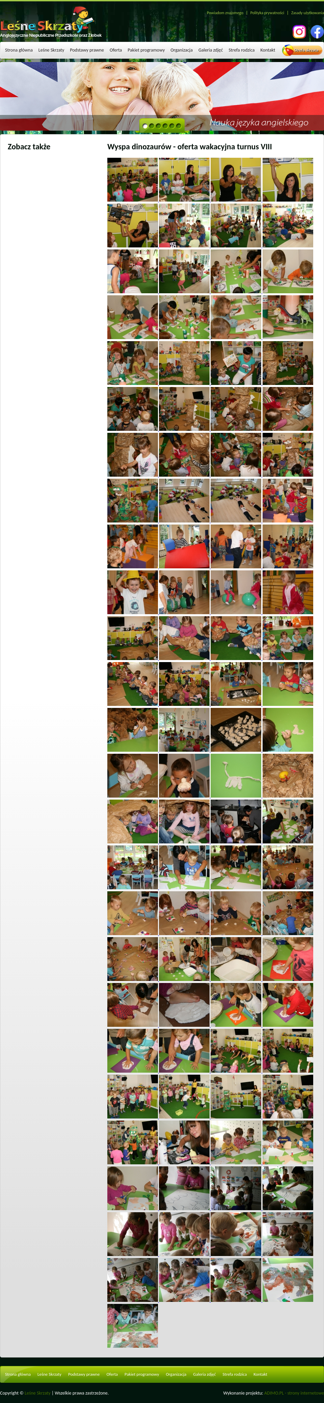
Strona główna (19, 50)
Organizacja (181, 50)
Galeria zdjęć (210, 50)
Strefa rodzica (241, 50)
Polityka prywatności (267, 12)
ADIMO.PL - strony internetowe (294, 1393)
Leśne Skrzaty (51, 50)
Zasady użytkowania (307, 12)
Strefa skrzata (306, 50)
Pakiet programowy (146, 50)
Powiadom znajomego (225, 12)
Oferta (116, 50)
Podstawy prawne (87, 50)
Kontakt (268, 50)
